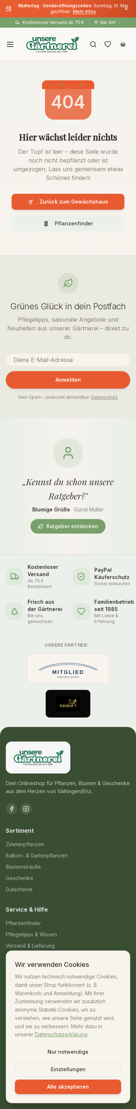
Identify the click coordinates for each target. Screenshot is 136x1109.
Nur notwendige (68, 1052)
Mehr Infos (84, 11)
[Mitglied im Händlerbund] (68, 669)
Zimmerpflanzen (25, 844)
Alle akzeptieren (68, 1087)
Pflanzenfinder (68, 223)
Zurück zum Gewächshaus (68, 201)
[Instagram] (26, 809)
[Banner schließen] (126, 9)
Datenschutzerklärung (61, 1034)
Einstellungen (68, 1069)
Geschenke (19, 878)
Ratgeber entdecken (68, 526)
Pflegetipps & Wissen (31, 934)
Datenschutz (104, 397)
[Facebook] (11, 809)
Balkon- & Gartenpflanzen (36, 855)
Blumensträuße (23, 867)
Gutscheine (19, 889)
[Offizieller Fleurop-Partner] (68, 704)
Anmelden (68, 380)
